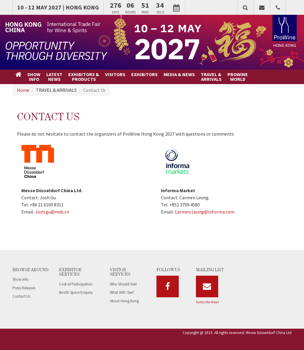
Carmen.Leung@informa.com (205, 212)
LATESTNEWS (54, 76)
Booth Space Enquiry (76, 292)
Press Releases (23, 287)
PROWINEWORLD (237, 76)
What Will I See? (122, 292)
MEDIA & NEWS (179, 74)
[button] (245, 7)
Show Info (20, 279)
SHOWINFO (33, 76)
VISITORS (115, 74)
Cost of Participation (75, 284)
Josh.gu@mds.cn (52, 212)
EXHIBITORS (144, 74)
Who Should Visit (123, 284)
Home (23, 90)
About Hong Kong (124, 301)
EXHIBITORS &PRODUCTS (83, 76)
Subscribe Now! (207, 302)
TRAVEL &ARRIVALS (211, 76)
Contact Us (21, 296)
